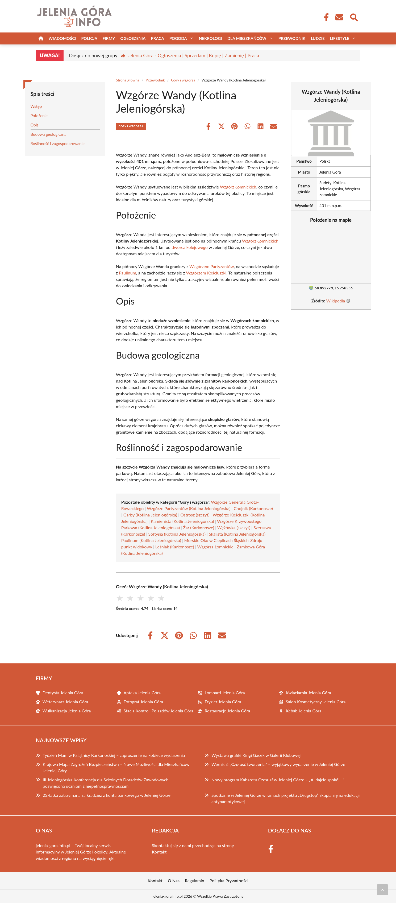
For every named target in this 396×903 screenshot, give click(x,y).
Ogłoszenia (132, 38)
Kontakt (159, 851)
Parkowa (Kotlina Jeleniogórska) (150, 527)
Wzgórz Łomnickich (238, 186)
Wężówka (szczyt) (233, 527)
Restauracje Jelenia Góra (227, 710)
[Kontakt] (339, 17)
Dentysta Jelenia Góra (63, 692)
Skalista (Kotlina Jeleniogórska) (237, 533)
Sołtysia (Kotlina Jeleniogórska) (177, 533)
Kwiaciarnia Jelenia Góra (308, 692)
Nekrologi (210, 38)
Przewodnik (292, 38)
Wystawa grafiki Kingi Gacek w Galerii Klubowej (256, 755)
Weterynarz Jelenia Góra (65, 701)
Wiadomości (62, 38)
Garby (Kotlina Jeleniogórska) (150, 514)
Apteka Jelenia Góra (142, 692)
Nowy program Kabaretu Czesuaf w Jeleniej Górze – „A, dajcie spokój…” (277, 779)
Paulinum (127, 272)
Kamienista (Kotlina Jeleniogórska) (182, 521)
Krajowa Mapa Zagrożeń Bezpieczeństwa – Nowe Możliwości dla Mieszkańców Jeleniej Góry (116, 767)
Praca (157, 38)
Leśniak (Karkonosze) (174, 546)
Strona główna (128, 80)
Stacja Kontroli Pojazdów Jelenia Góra (159, 710)
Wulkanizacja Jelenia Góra (67, 710)
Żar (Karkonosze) (198, 527)
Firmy (109, 38)
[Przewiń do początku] (382, 889)
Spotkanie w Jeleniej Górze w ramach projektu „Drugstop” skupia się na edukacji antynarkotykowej (285, 798)
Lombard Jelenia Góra (225, 692)
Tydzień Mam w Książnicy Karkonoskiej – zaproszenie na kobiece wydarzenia (114, 755)
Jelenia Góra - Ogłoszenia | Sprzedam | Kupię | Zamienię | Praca (193, 55)
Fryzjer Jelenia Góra (223, 701)
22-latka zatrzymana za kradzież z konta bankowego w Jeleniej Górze (106, 795)
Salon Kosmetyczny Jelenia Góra (316, 701)
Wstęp (36, 106)
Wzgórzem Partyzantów (211, 266)
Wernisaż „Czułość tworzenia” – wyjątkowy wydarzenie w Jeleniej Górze (278, 764)
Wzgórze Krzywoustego (239, 521)
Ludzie (318, 38)
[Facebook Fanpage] (324, 17)
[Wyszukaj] (353, 16)
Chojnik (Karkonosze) (253, 508)
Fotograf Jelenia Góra (143, 701)
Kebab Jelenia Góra (304, 710)
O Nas (174, 880)
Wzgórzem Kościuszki (206, 272)
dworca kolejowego (190, 247)
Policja (89, 38)
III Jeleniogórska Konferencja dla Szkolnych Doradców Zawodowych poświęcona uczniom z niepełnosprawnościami (106, 783)
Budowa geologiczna (48, 134)
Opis (35, 124)
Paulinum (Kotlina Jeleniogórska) (151, 540)
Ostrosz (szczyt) (194, 514)
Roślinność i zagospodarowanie (58, 143)
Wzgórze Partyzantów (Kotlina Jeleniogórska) (188, 508)
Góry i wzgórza (183, 80)
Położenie (39, 115)
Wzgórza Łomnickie (215, 546)
